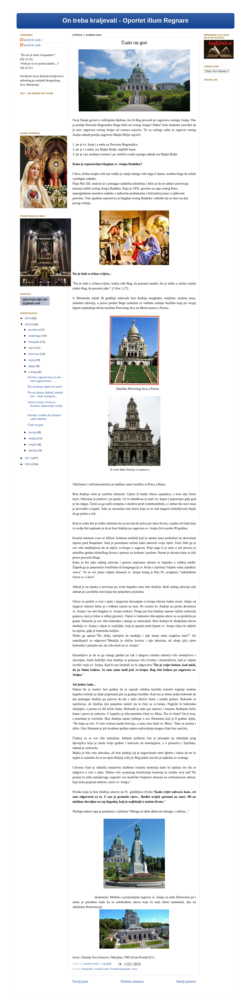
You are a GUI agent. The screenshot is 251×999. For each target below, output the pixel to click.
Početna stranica (132, 981)
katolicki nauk (32, 45)
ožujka (32, 438)
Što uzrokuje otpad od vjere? (45, 386)
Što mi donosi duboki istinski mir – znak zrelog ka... (45, 394)
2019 (28, 318)
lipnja (32, 366)
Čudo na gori (35, 424)
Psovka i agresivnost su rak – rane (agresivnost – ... (45, 379)
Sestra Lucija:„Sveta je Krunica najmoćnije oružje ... (45, 405)
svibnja (33, 372)
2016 (28, 464)
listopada (34, 341)
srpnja (32, 360)
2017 (28, 458)
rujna (31, 347)
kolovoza (34, 353)
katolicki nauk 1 (33, 39)
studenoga (34, 335)
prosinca (33, 329)
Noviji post (80, 981)
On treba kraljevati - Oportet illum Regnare (125, 20)
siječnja (33, 450)
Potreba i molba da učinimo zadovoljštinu (44, 417)
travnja (32, 432)
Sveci (134, 968)
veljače (33, 444)
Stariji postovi (186, 981)
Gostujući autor (101, 968)
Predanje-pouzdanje (120, 968)
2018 (28, 324)
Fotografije (87, 968)
